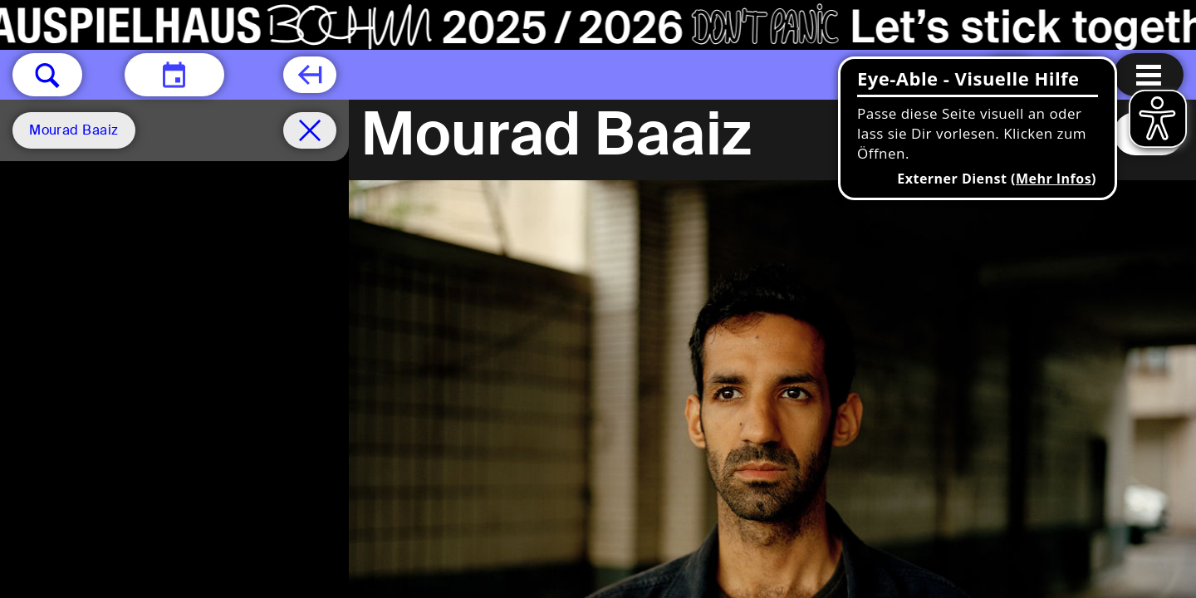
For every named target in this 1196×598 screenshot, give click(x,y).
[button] (47, 74)
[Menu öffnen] (1149, 74)
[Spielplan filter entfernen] (309, 130)
